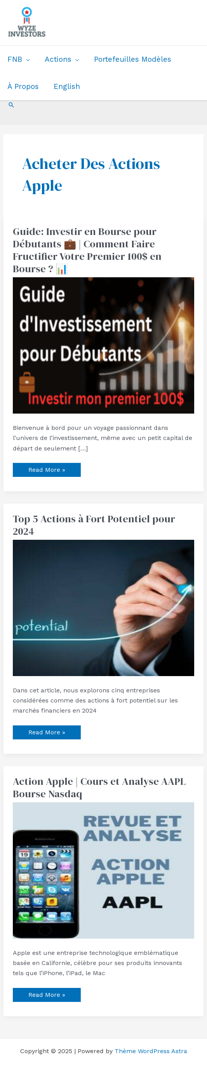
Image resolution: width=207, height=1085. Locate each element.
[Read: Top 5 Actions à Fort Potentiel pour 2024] (104, 607)
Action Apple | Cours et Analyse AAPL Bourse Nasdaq (99, 787)
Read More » (46, 468)
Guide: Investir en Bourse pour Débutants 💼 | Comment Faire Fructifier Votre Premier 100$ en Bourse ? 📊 (87, 250)
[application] (26, 59)
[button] (11, 104)
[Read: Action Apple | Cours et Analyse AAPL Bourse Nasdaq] (104, 869)
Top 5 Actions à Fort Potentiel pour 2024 (94, 525)
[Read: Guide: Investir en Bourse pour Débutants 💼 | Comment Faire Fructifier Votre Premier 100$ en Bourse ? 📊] (104, 344)
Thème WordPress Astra (151, 1051)
